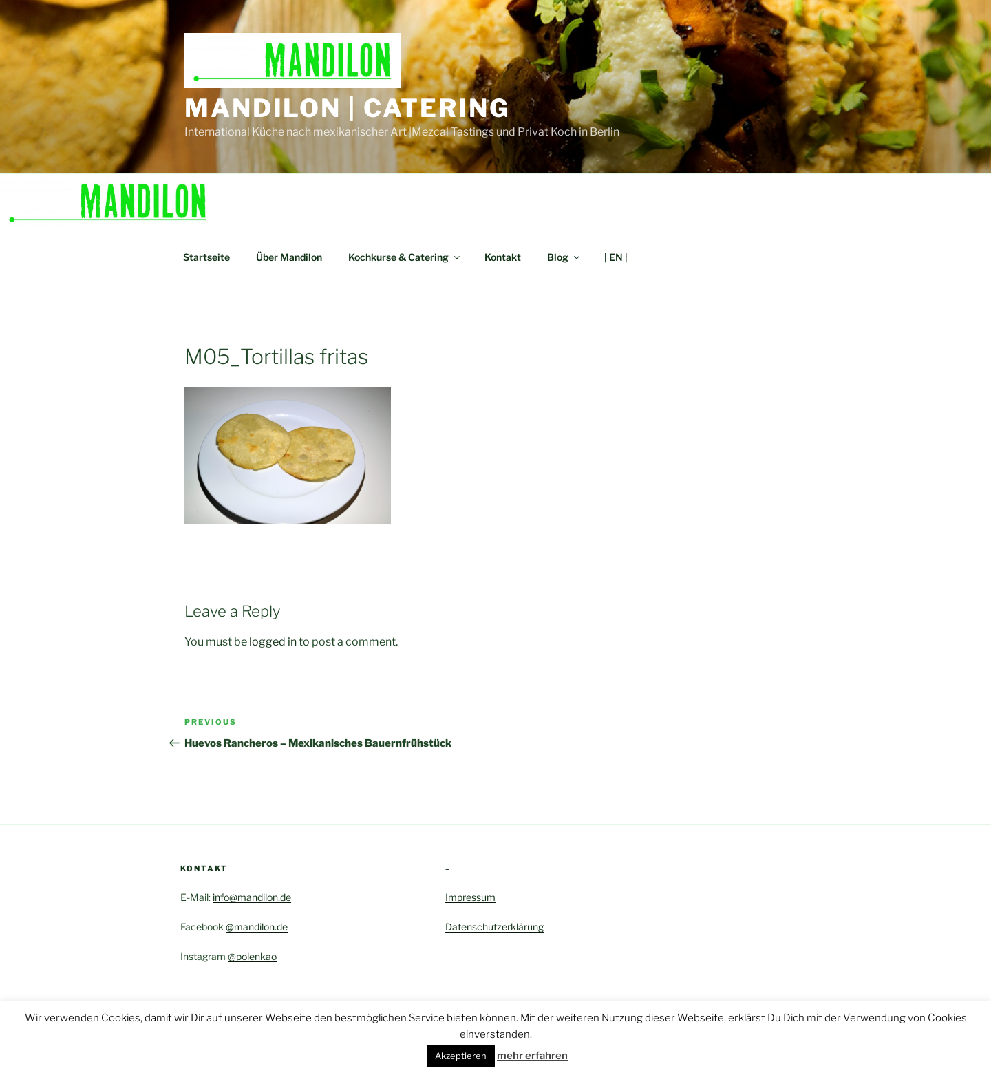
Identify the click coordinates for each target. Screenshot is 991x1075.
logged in (273, 641)
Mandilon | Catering (347, 108)
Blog (564, 257)
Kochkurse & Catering (405, 257)
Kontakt (502, 257)
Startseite (206, 257)
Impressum (470, 897)
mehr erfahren (532, 1056)
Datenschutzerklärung (494, 927)
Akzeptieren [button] (461, 1055)
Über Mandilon (289, 257)
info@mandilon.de (252, 897)
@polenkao (252, 956)
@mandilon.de (257, 927)
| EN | (616, 257)
